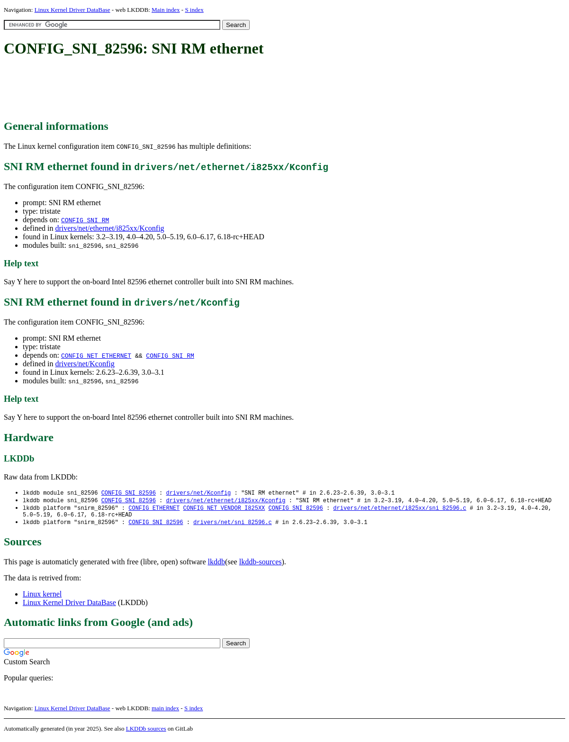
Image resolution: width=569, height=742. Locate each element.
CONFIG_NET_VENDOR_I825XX (224, 509)
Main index (166, 9)
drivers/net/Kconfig (84, 364)
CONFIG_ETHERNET (154, 509)
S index (194, 9)
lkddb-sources (260, 565)
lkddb (216, 565)
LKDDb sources (146, 731)
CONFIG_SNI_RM (85, 220)
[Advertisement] (176, 89)
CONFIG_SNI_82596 (128, 493)
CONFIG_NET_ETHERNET (96, 355)
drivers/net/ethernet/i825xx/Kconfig (109, 228)
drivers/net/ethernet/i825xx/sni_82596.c (399, 509)
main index (165, 711)
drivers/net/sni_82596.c (232, 525)
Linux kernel (42, 597)
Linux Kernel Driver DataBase (72, 9)
